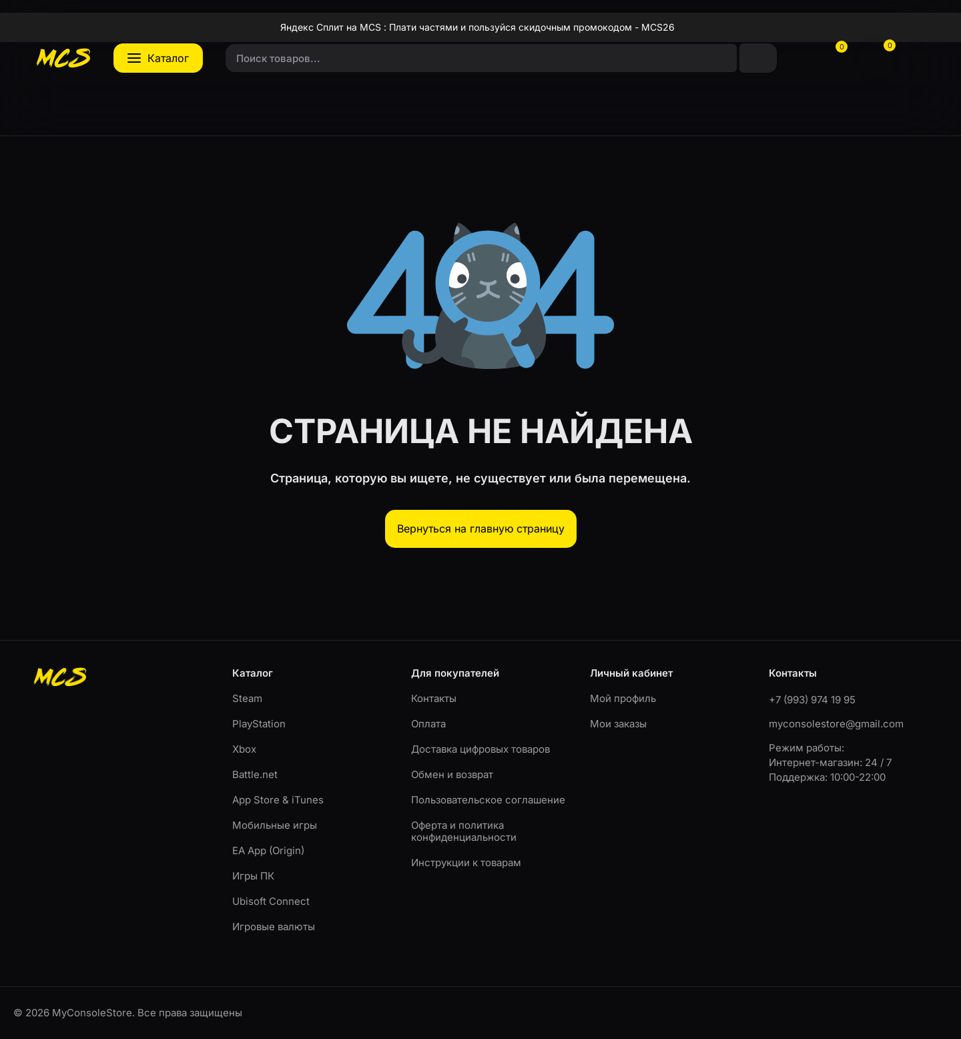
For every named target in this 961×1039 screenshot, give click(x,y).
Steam (247, 698)
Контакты (433, 698)
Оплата (428, 723)
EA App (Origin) (268, 850)
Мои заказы (618, 723)
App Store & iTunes (278, 799)
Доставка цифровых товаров (480, 749)
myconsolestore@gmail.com (836, 723)
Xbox (244, 749)
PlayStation (259, 723)
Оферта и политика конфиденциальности (464, 831)
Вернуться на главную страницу (481, 528)
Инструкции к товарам (466, 862)
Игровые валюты (273, 926)
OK (611, 982)
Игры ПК (253, 876)
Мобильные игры (274, 825)
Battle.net (255, 774)
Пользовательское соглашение (488, 799)
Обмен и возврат (452, 774)
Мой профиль (623, 698)
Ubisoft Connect (271, 901)
